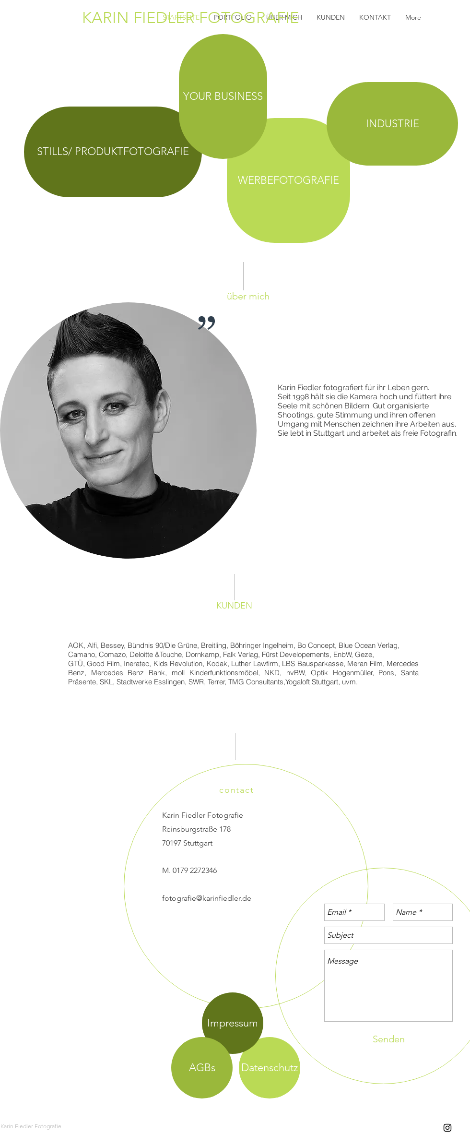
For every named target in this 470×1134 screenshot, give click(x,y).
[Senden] (388, 1039)
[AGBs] (202, 1067)
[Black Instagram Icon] (447, 1127)
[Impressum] (232, 1023)
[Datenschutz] (269, 1067)
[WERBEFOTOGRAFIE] (288, 180)
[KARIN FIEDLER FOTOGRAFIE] (230, 17)
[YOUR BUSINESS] (223, 96)
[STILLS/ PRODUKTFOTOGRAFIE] (113, 152)
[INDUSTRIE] (392, 124)
